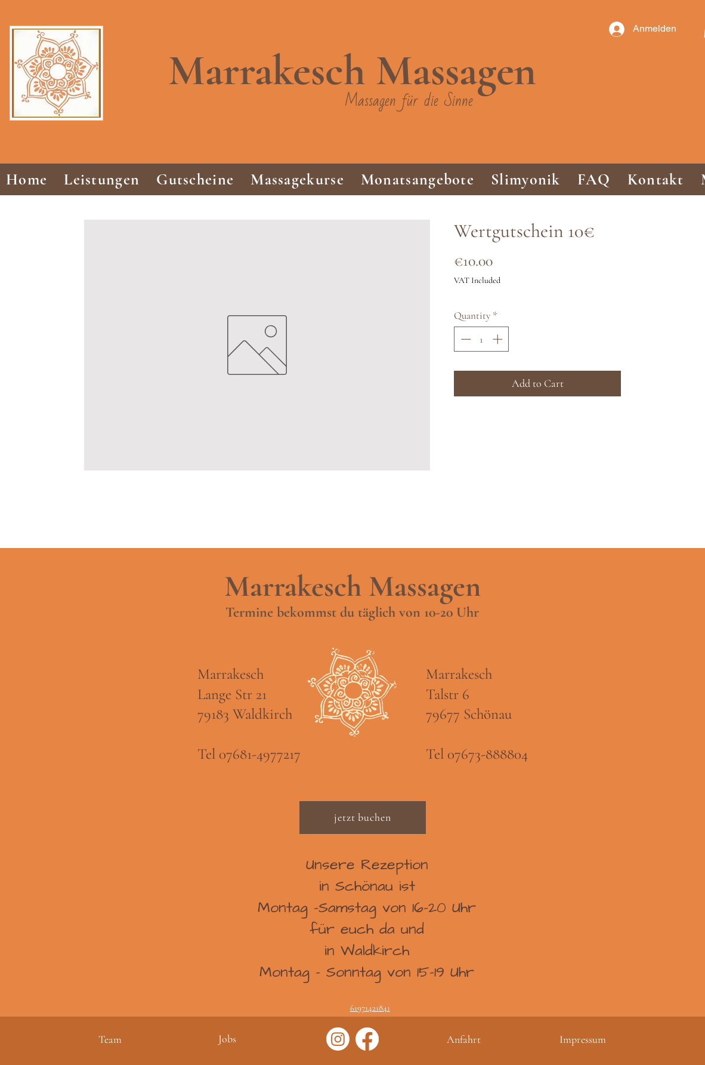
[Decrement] (465, 339)
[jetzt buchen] (362, 817)
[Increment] (499, 339)
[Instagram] (338, 1039)
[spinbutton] (482, 339)
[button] (102, 179)
